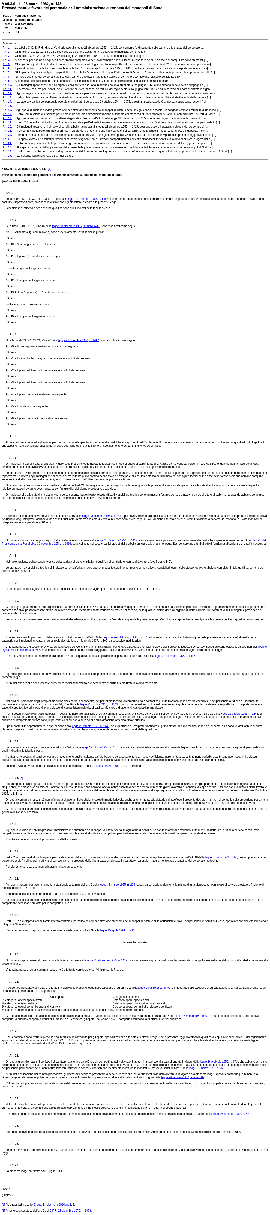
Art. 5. (11, 457)
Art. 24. (12, 1098)
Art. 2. (11, 220)
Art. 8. (11, 555)
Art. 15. (12, 778)
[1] (49, 169)
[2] (21, 778)
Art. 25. (12, 1125)
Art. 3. (11, 334)
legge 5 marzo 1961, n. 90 (110, 765)
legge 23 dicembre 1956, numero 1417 (76, 226)
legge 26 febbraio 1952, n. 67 (218, 1061)
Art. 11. (12, 631)
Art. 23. (12, 1055)
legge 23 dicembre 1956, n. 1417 (87, 199)
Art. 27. (12, 1165)
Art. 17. (12, 851)
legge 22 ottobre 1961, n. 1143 (99, 704)
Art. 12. (12, 668)
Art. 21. (12, 981)
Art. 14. (12, 741)
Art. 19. (12, 915)
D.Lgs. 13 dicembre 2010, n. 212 (54, 1204)
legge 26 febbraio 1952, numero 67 (182, 1077)
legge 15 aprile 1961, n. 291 (117, 930)
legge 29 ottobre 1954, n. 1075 (100, 747)
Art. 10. (12, 601)
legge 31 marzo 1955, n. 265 (117, 884)
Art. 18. (12, 878)
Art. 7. (11, 534)
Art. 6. (11, 510)
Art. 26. (12, 1143)
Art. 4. (11, 436)
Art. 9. (11, 583)
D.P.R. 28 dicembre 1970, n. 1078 (70, 1210)
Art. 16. (12, 824)
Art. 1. (10, 193)
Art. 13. (12, 695)
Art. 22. (12, 1031)
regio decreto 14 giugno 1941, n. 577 (125, 637)
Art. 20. (12, 954)
